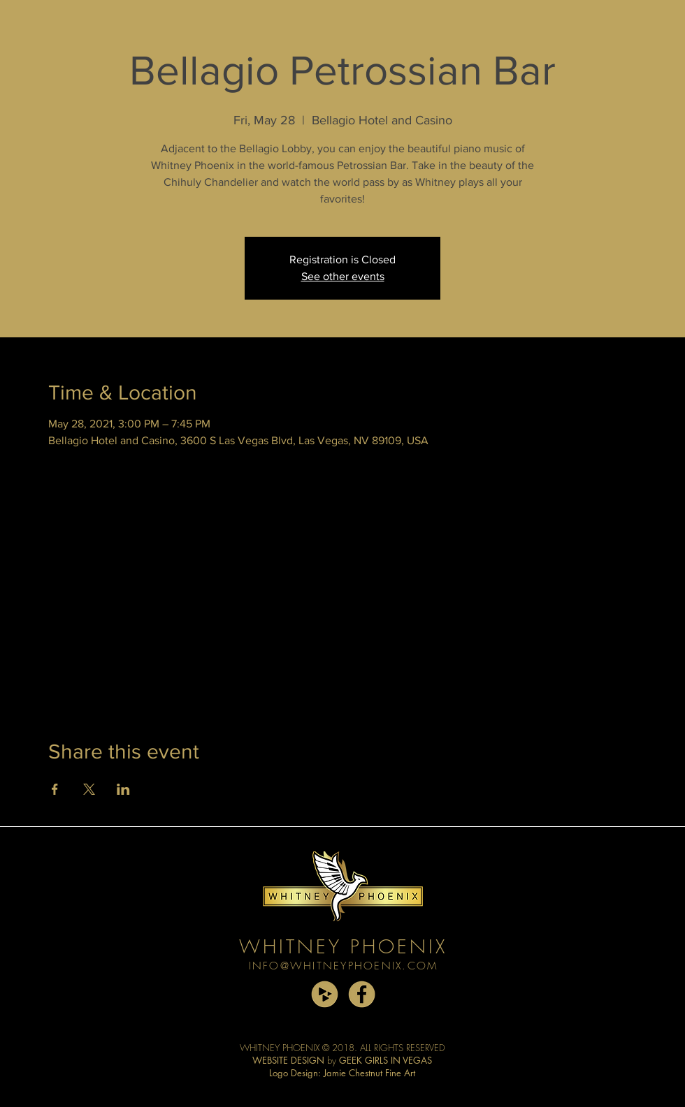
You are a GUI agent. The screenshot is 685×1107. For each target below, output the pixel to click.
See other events (342, 276)
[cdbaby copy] (324, 994)
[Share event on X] (89, 789)
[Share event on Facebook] (55, 789)
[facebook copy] (361, 994)
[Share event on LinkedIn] (123, 789)
